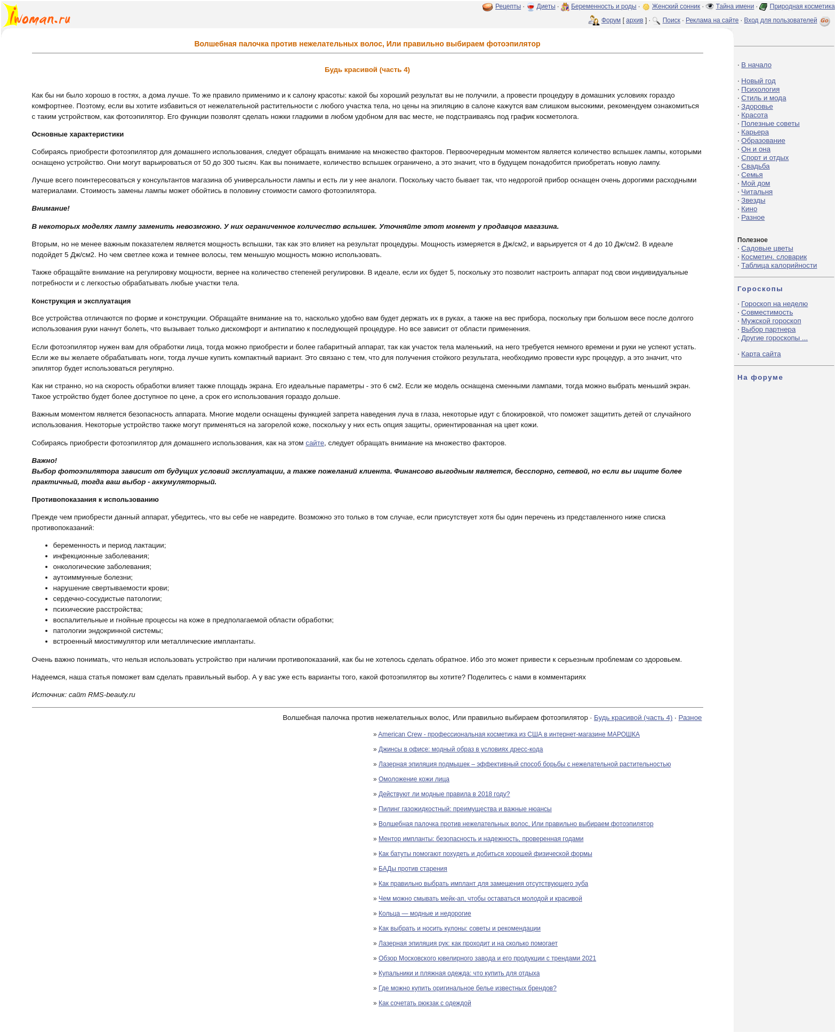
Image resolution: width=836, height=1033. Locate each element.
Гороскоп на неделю (774, 304)
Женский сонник (676, 6)
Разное (690, 718)
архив (634, 20)
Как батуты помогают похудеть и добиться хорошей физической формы (485, 854)
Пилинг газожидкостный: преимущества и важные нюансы (465, 809)
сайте (315, 443)
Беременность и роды (604, 6)
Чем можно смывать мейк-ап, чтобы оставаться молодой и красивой (480, 898)
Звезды (753, 200)
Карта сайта (761, 354)
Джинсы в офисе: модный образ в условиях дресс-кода (461, 749)
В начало (756, 65)
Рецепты (508, 6)
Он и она (755, 149)
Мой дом (755, 183)
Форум (611, 20)
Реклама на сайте (712, 20)
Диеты (546, 6)
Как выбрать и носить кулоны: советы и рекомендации (460, 928)
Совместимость (767, 312)
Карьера (755, 132)
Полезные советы (770, 123)
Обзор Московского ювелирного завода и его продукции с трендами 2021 (487, 958)
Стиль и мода (763, 98)
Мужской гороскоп (771, 321)
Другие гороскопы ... (774, 338)
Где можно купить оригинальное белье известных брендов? (468, 988)
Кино (749, 209)
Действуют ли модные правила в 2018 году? (444, 794)
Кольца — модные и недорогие (425, 913)
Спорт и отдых (765, 158)
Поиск (671, 20)
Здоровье (757, 106)
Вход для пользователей (788, 20)
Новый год (758, 81)
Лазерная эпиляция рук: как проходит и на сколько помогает (468, 943)
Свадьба (755, 166)
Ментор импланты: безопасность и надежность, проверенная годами (481, 839)
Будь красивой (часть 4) (633, 718)
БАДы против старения (413, 868)
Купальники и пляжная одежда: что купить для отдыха (459, 973)
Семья (751, 175)
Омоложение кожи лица (414, 779)
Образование (763, 141)
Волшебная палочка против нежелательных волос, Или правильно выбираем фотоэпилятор (516, 824)
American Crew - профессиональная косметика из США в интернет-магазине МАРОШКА (509, 734)
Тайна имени (735, 6)
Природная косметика (802, 6)
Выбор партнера (768, 329)
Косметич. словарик (774, 257)
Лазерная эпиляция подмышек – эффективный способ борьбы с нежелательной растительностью (525, 764)
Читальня (757, 192)
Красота (754, 115)
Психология (760, 89)
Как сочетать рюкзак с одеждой (425, 1003)
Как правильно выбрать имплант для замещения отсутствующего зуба (483, 883)
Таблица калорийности (779, 265)
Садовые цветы (767, 248)
